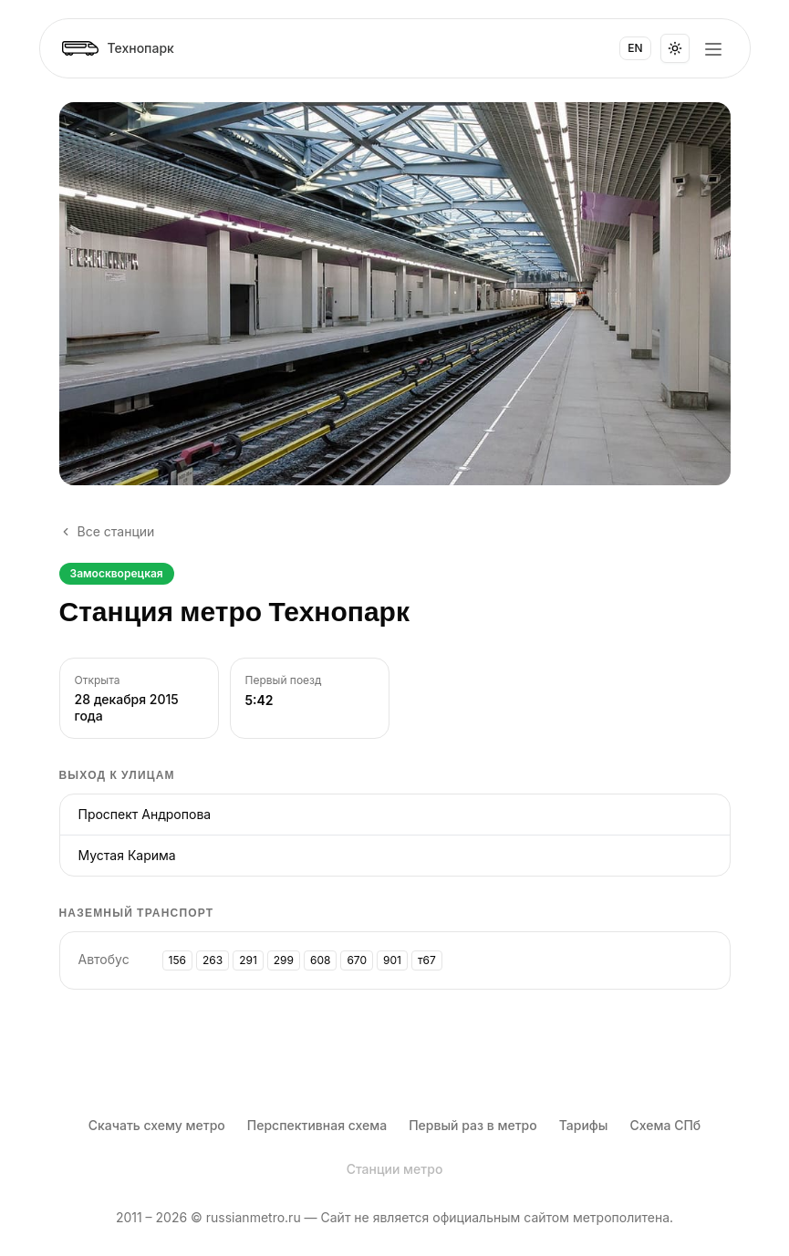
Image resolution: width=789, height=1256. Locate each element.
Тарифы (583, 1125)
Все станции (107, 531)
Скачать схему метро (156, 1125)
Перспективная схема (317, 1125)
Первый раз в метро (472, 1125)
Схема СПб (665, 1125)
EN (635, 48)
